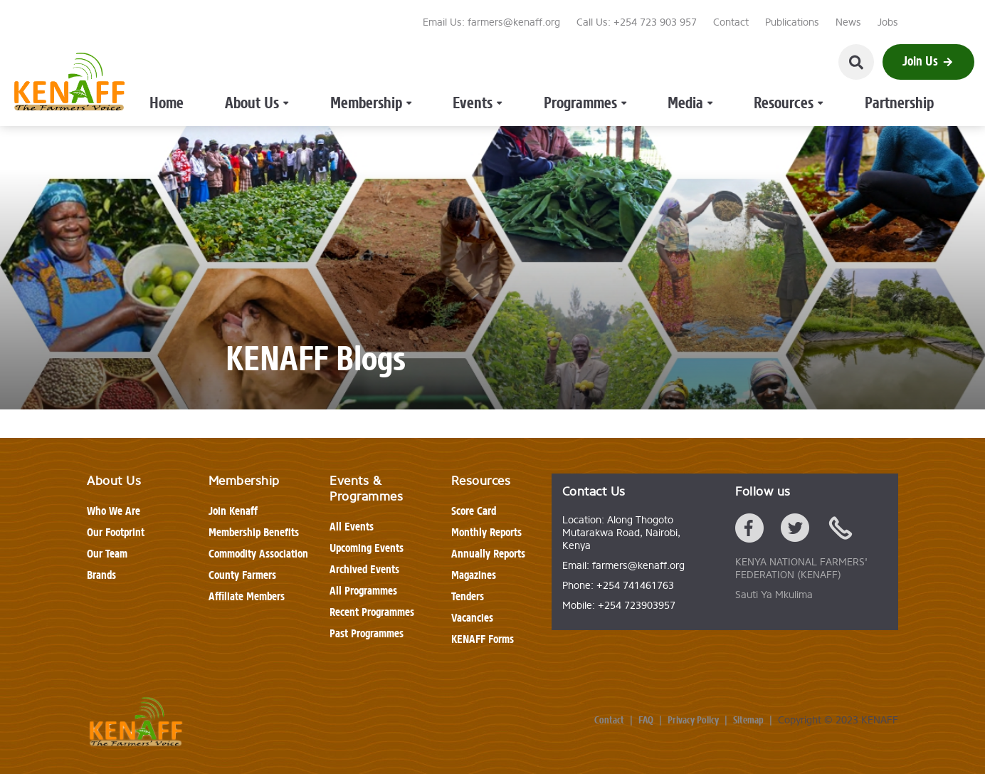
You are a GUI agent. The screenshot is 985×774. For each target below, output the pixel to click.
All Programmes (363, 590)
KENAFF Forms (482, 639)
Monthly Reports (486, 532)
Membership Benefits (254, 532)
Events (445, 63)
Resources (687, 63)
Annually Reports (488, 553)
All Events (352, 526)
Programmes (529, 63)
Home (203, 63)
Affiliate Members (247, 596)
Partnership (774, 63)
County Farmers (242, 575)
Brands (101, 575)
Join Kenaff (233, 510)
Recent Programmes (372, 612)
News (848, 22)
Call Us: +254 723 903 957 (636, 22)
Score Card (473, 510)
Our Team (107, 553)
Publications (792, 22)
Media (611, 63)
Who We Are (113, 510)
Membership (361, 63)
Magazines (473, 575)
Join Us (928, 61)
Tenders (467, 596)
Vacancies (472, 617)
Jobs (888, 22)
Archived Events (364, 569)
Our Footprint (115, 532)
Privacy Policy (693, 720)
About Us (270, 63)
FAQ (645, 720)
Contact (731, 22)
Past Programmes (367, 633)
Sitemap (748, 720)
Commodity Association (258, 553)
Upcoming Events (367, 547)
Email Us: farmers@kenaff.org (491, 22)
